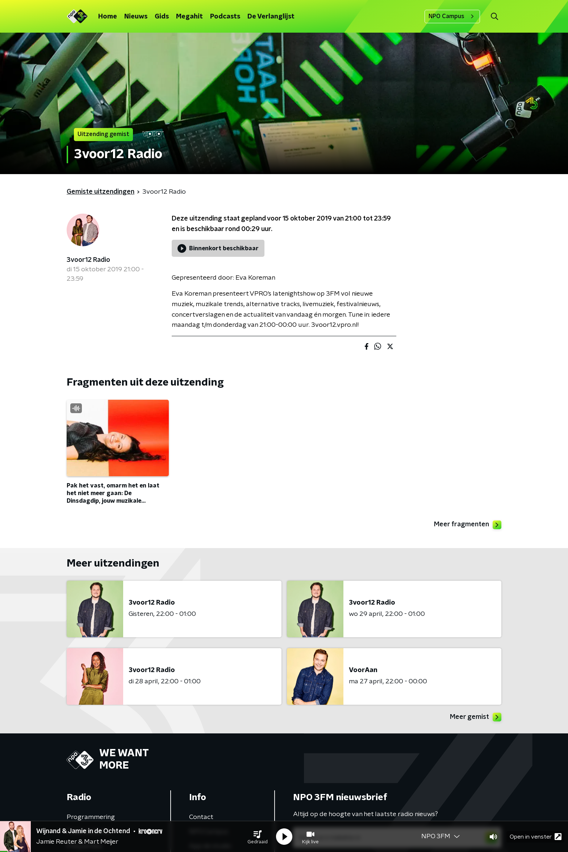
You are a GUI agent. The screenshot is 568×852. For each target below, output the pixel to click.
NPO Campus (452, 16)
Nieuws (135, 16)
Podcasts (225, 16)
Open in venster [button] (535, 836)
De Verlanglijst (271, 16)
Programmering (91, 817)
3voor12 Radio (88, 260)
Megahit (189, 16)
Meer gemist (475, 717)
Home (107, 16)
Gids (162, 16)
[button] (257, 836)
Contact (201, 817)
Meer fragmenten (467, 524)
